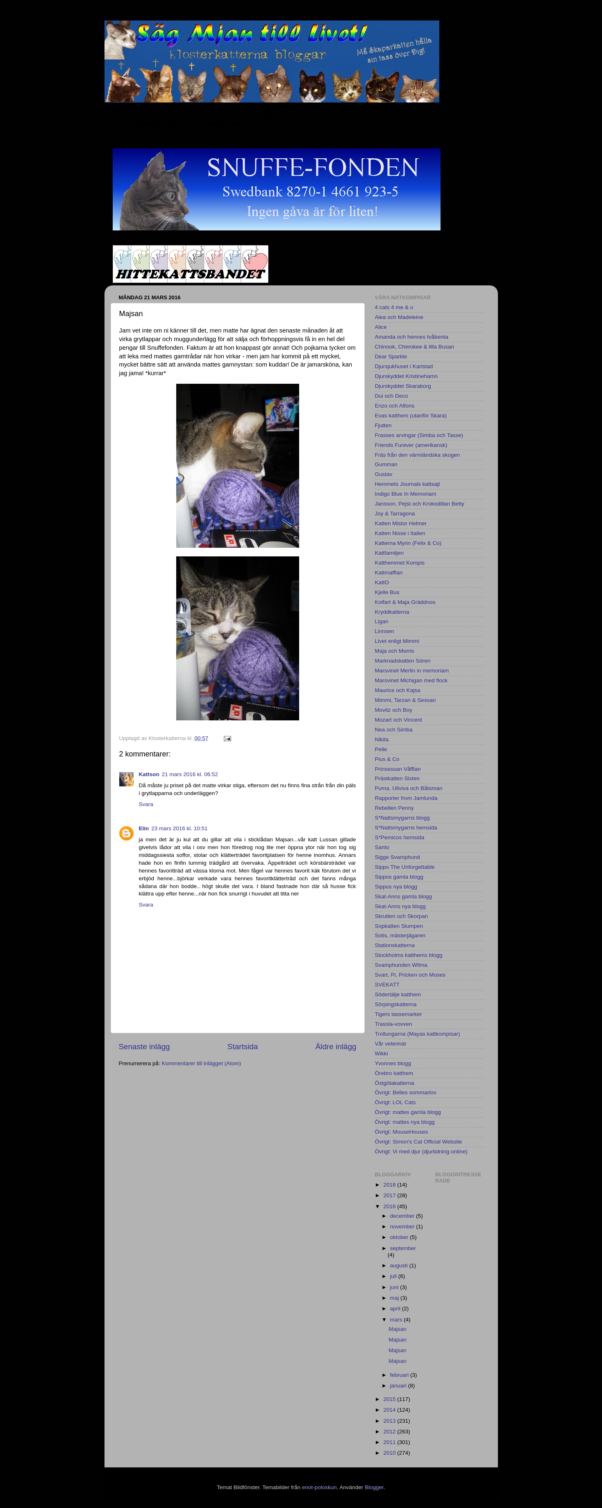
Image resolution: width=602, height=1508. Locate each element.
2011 (390, 1442)
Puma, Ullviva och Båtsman (409, 788)
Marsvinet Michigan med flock (411, 680)
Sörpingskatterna (396, 1004)
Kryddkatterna (392, 612)
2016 (390, 1206)
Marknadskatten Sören (403, 661)
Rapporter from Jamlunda (406, 798)
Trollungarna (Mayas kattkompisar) (417, 1034)
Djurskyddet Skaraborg (403, 386)
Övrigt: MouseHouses (401, 1132)
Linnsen (384, 631)
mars (397, 1320)
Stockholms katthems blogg (409, 955)
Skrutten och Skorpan (401, 916)
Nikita (382, 739)
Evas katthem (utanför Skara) (411, 415)
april (396, 1308)
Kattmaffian (389, 572)
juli (394, 1276)
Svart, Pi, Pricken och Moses (410, 975)
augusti (399, 1265)
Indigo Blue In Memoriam (405, 494)
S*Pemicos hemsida (400, 837)
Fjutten (383, 425)
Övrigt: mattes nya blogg (405, 1122)
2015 (390, 1399)
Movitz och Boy (394, 710)
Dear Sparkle (391, 356)
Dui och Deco (391, 396)
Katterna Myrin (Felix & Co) (408, 543)
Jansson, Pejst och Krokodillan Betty (419, 504)
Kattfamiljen (389, 553)
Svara (146, 804)
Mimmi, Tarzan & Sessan (405, 700)
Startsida (242, 1046)
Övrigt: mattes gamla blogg (408, 1112)
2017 (390, 1195)
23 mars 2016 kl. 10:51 (179, 828)
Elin (144, 828)
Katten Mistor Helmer (401, 523)
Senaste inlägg (144, 1046)
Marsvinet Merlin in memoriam (412, 670)
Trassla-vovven (393, 1024)
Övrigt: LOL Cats (395, 1102)
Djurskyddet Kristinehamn (406, 376)
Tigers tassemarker (398, 1014)
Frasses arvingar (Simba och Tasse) (419, 435)
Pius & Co (387, 759)
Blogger (374, 1487)
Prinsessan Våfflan (398, 769)
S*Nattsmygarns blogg (402, 818)
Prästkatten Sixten (397, 778)
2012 (390, 1431)
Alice (381, 327)
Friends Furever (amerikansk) (411, 445)
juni (395, 1287)
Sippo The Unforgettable (405, 867)
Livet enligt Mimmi (397, 641)
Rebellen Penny (394, 808)
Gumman (386, 464)
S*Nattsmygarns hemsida (406, 828)
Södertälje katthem (398, 994)
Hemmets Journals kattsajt (407, 484)
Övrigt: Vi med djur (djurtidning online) (421, 1151)
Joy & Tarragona (395, 513)
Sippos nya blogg (396, 887)
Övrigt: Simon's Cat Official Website (418, 1142)
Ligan (381, 621)
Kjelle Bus (387, 592)
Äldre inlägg (336, 1046)
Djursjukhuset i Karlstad (404, 366)
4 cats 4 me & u (394, 307)
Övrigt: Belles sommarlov (405, 1092)
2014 (390, 1410)
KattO (382, 582)
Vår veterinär (391, 1044)
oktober (400, 1237)
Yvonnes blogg (393, 1063)
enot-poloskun (319, 1487)
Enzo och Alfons (395, 406)
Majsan (397, 1329)
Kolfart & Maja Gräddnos (405, 602)
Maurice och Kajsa (397, 690)
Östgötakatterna (394, 1083)
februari (400, 1375)
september (403, 1248)
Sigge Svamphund (397, 857)
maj (395, 1298)
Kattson (149, 774)
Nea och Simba (394, 730)
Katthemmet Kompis (400, 563)
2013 (390, 1421)
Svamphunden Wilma (401, 965)
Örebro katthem (394, 1073)
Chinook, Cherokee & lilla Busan (414, 347)
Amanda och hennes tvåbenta (411, 337)
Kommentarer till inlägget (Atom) (201, 1063)
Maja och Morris (394, 651)
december (403, 1216)
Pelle (381, 749)
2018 (390, 1185)
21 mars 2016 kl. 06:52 (190, 774)
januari (399, 1386)
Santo (382, 847)
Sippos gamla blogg (399, 877)
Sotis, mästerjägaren (400, 935)
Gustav (384, 474)
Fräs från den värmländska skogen (417, 455)
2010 (390, 1453)
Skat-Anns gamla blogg (403, 896)
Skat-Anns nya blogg (400, 906)
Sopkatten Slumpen (399, 926)
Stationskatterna (395, 945)
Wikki (381, 1053)
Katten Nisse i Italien (400, 533)
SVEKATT (387, 985)
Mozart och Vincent (398, 720)
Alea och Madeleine (399, 317)
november (403, 1226)
